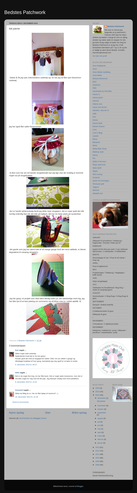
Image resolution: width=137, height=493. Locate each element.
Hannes (96, 101)
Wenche (96, 190)
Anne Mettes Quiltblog (101, 72)
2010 (97, 458)
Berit (94, 82)
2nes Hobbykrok (99, 66)
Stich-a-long (97, 174)
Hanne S (96, 94)
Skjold (95, 171)
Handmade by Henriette (102, 91)
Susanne (96, 177)
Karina (95, 120)
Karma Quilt (97, 123)
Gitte (17, 373)
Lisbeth (95, 136)
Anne (95, 69)
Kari (17, 350)
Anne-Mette (97, 75)
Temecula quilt (98, 184)
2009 (97, 461)
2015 (97, 392)
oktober (101, 409)
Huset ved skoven (100, 107)
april (99, 432)
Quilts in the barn (99, 161)
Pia (94, 158)
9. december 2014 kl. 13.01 (26, 382)
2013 (97, 447)
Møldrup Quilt (98, 152)
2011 (97, 454)
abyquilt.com (98, 193)
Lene (95, 130)
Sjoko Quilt (97, 168)
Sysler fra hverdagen (101, 181)
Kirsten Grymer (99, 126)
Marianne (96, 142)
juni (99, 425)
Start (47, 412)
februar (101, 439)
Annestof (19, 390)
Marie (95, 145)
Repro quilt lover (99, 165)
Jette (94, 114)
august (100, 418)
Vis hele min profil (100, 56)
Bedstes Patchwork (24, 12)
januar (100, 443)
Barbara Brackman (100, 78)
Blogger (80, 486)
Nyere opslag (16, 412)
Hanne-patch (98, 98)
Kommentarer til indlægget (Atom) (32, 418)
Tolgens (96, 187)
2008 (97, 465)
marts (100, 436)
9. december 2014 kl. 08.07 (26, 365)
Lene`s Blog (97, 133)
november (102, 406)
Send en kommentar (20, 402)
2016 (97, 388)
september (102, 413)
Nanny (95, 155)
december (102, 398)
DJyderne (96, 85)
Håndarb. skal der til (101, 110)
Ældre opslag (79, 412)
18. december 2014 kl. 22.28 (26, 397)
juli (99, 422)
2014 (97, 395)
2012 (97, 451)
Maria (95, 139)
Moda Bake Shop (99, 149)
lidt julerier (101, 401)
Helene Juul (97, 104)
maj (99, 429)
